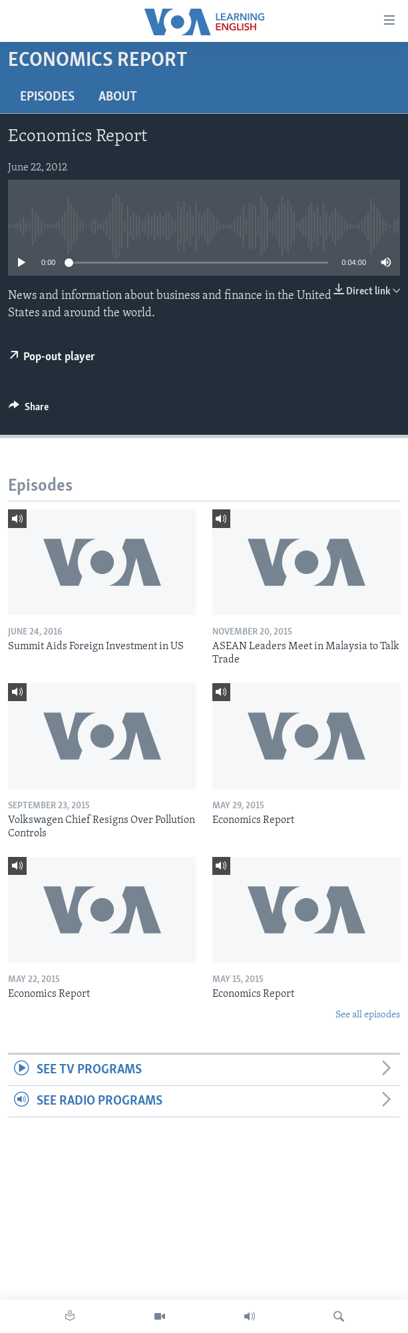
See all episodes (367, 1015)
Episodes (47, 97)
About (118, 97)
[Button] (29, 410)
